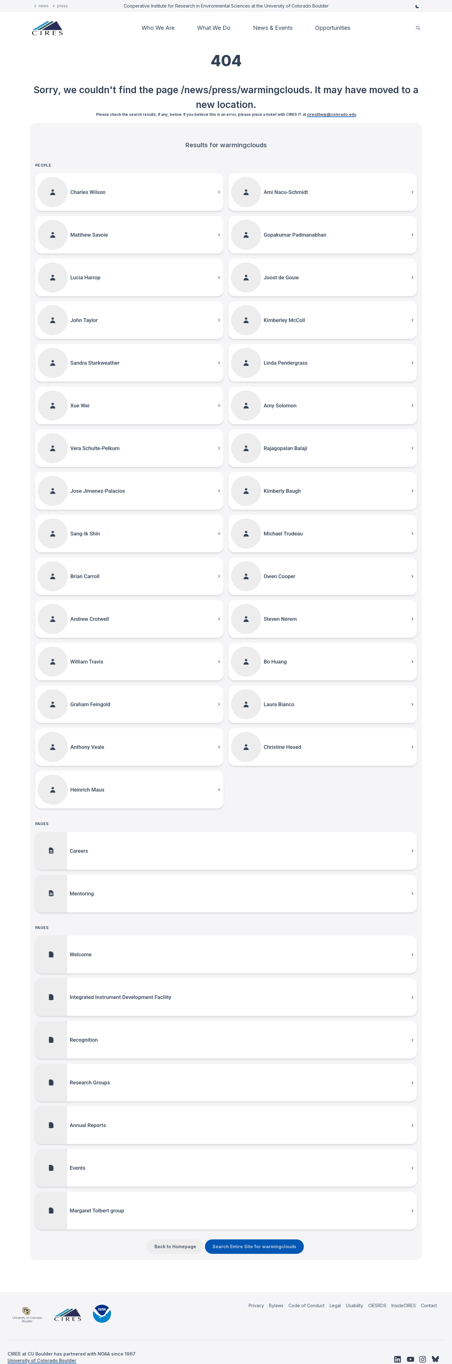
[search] (418, 28)
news (44, 5)
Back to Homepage (175, 1246)
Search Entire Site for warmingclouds (254, 1246)
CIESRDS (377, 1305)
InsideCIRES (403, 1305)
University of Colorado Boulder (42, 1360)
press (62, 5)
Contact (429, 1305)
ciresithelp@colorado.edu (331, 114)
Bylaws (276, 1305)
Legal (335, 1305)
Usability (354, 1305)
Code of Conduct (306, 1305)
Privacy (256, 1305)
